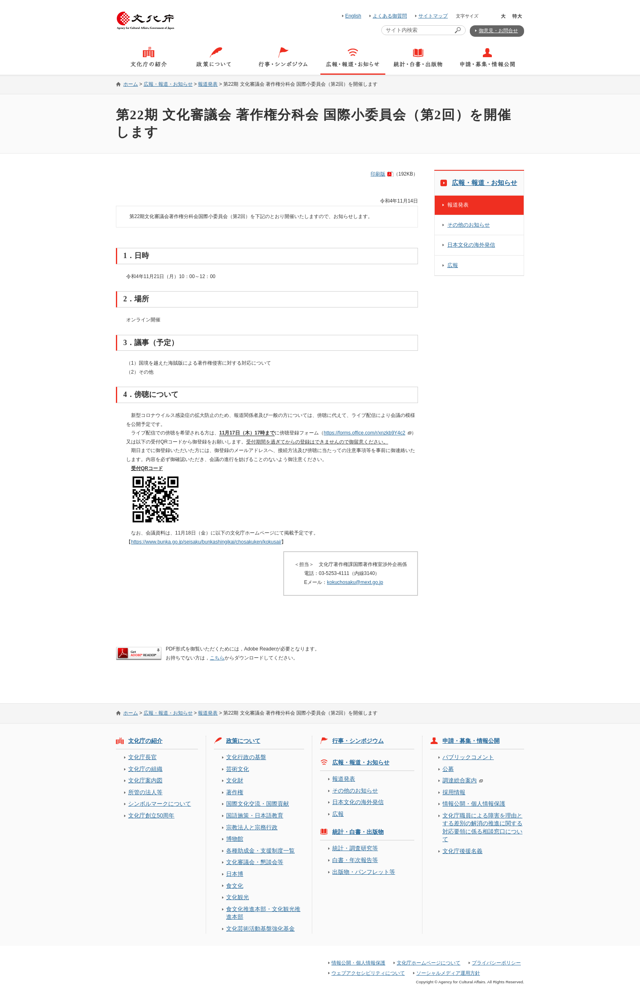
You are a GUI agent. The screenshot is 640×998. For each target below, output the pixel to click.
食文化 (234, 885)
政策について (243, 740)
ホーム (130, 84)
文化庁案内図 (145, 780)
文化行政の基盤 (246, 757)
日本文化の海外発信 (471, 245)
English (353, 16)
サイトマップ (433, 16)
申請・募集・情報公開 (471, 740)
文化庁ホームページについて (428, 963)
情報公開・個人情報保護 (473, 803)
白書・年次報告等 (355, 860)
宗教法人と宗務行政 (252, 827)
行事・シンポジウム (358, 740)
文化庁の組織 (145, 769)
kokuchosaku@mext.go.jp (355, 582)
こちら (217, 658)
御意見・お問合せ (498, 30)
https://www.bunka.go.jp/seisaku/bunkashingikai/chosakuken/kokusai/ (206, 542)
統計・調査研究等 (355, 848)
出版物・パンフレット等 (363, 872)
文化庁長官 (142, 757)
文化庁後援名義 (462, 851)
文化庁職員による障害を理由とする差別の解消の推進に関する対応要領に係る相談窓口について (482, 827)
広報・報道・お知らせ (168, 84)
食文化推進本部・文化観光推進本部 (263, 913)
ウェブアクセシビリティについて (368, 973)
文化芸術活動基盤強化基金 (260, 928)
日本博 (234, 874)
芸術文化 (237, 769)
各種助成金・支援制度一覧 (260, 850)
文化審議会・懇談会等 (254, 862)
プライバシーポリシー (496, 963)
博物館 (234, 838)
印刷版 (378, 174)
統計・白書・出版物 (358, 832)
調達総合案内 (459, 780)
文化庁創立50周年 (151, 815)
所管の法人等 (145, 792)
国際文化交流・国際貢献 (257, 803)
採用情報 (453, 792)
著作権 (234, 792)
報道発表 (208, 84)
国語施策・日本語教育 (254, 815)
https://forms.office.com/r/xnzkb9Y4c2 (364, 433)
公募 (448, 769)
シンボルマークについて (159, 803)
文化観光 (237, 897)
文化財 (234, 780)
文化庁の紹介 (145, 740)
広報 (452, 265)
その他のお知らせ (468, 225)
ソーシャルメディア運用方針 (448, 973)
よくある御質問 (390, 16)
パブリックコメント (468, 757)
